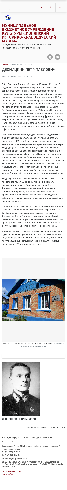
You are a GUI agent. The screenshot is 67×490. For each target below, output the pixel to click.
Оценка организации (11, 483)
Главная (5, 64)
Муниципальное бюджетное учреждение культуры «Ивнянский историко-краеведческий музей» (29, 33)
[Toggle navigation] (6, 7)
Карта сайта (7, 485)
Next (61, 302)
